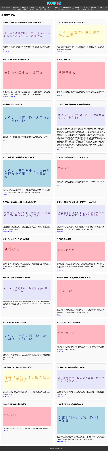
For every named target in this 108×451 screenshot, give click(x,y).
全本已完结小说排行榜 (28, 9)
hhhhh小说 (53, 9)
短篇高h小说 (39, 9)
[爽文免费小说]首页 (6, 7)
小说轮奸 (85, 7)
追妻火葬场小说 (77, 7)
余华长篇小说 (16, 7)
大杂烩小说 (83, 9)
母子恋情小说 (75, 9)
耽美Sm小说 (60, 270)
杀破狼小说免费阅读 (8, 231)
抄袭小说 (5, 140)
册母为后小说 (60, 231)
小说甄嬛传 (59, 52)
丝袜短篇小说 (57, 7)
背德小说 (46, 9)
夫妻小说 (59, 185)
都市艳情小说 (60, 396)
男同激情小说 (25, 7)
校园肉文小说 (34, 7)
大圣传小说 (101, 7)
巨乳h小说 (49, 7)
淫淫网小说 (59, 95)
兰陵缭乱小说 (6, 52)
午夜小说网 (5, 430)
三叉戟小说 (5, 194)
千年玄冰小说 (60, 352)
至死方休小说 (6, 396)
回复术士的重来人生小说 (64, 9)
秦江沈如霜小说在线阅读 (9, 96)
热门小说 (5, 359)
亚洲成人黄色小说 (67, 7)
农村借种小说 (93, 7)
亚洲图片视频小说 (61, 441)
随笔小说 (5, 268)
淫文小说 (59, 315)
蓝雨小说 (5, 307)
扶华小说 (59, 149)
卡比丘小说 (42, 7)
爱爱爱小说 (91, 9)
